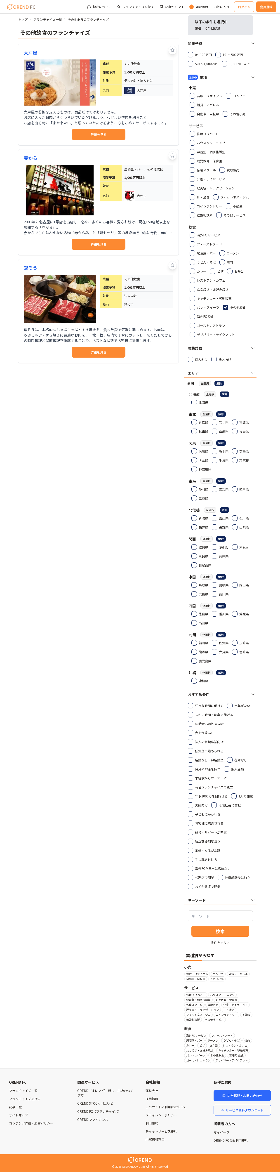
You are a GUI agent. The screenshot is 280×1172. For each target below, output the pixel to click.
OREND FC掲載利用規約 (231, 1140)
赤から (30, 158)
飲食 (187, 1028)
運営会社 (152, 1090)
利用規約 (152, 1123)
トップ (23, 19)
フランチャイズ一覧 (47, 19)
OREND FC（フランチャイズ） (99, 1111)
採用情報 (152, 1099)
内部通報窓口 (155, 1139)
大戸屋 (30, 52)
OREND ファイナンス (92, 1119)
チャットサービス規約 (161, 1131)
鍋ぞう (30, 267)
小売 (187, 967)
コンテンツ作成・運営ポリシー (31, 1123)
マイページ (221, 1132)
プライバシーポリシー (161, 1115)
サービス (191, 987)
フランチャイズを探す (25, 1099)
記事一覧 (15, 1107)
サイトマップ (18, 1115)
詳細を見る (98, 134)
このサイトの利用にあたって (166, 1107)
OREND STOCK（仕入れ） (96, 1103)
